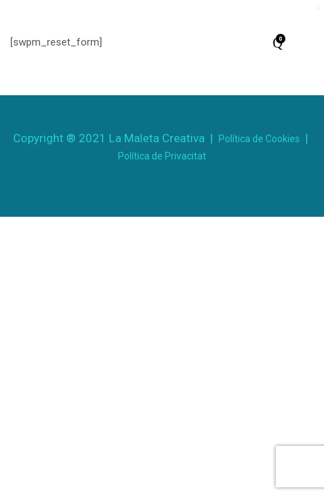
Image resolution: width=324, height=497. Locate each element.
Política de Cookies (259, 138)
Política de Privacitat (162, 156)
